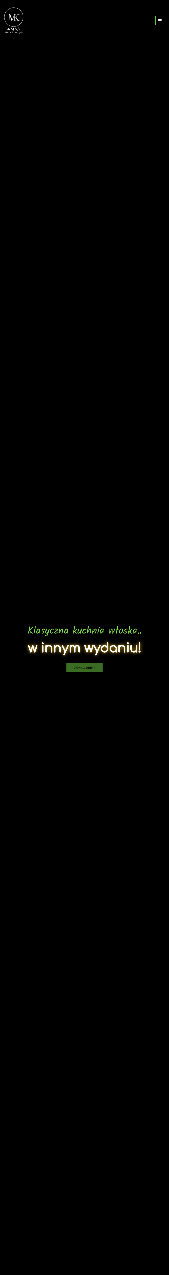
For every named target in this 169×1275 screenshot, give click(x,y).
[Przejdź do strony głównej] (14, 20)
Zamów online (84, 663)
